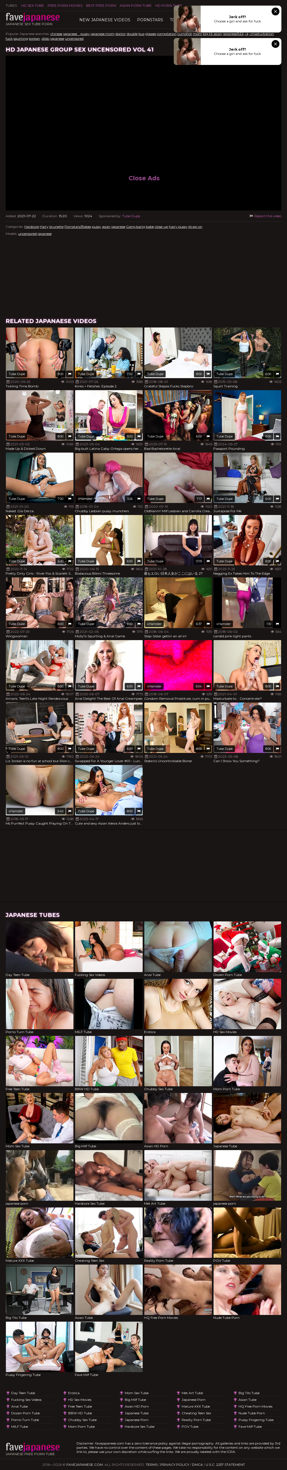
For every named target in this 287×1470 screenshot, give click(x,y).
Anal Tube (19, 1406)
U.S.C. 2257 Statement (225, 1464)
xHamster (85, 499)
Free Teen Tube (80, 1406)
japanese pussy (76, 34)
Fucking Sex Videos (26, 1400)
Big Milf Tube (135, 1400)
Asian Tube (247, 1400)
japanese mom (103, 34)
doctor (120, 34)
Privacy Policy (174, 1464)
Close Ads (144, 178)
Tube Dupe (131, 216)
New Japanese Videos (104, 19)
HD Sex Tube (32, 5)
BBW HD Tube (80, 1413)
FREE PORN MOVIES (65, 5)
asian (106, 226)
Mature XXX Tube (196, 1406)
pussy (96, 226)
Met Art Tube (192, 1393)
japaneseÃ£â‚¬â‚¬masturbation (248, 34)
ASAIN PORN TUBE (136, 5)
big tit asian (212, 34)
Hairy (44, 226)
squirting (20, 38)
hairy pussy (178, 226)
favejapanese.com (84, 1464)
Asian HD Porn (137, 1406)
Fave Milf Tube (250, 1426)
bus (141, 34)
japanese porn (137, 1420)
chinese (56, 34)
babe (150, 226)
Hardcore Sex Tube (139, 1426)
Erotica (74, 1393)
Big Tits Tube (249, 1393)
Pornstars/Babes (77, 226)
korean (34, 38)
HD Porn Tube (168, 5)
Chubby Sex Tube (82, 1420)
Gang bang (135, 226)
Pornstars (150, 19)
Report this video (265, 216)
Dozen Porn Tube (25, 1413)
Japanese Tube (137, 1413)
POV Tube (190, 1426)
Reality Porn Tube (196, 1420)
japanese (57, 38)
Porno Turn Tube (25, 1420)
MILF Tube (19, 1426)
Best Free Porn (101, 5)
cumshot (184, 34)
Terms (152, 1464)
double (132, 34)
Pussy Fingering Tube (256, 1420)
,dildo (45, 38)
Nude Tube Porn (252, 1413)
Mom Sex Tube (137, 1393)
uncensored (74, 38)
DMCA (197, 1464)
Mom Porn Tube (81, 1426)
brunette (56, 226)
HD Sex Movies (79, 1400)
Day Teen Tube (23, 1393)
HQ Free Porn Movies (255, 1406)
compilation (167, 34)
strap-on (195, 226)
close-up (161, 226)
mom (197, 34)
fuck (9, 38)
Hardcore (31, 226)
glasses (150, 34)
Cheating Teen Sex (196, 1413)
